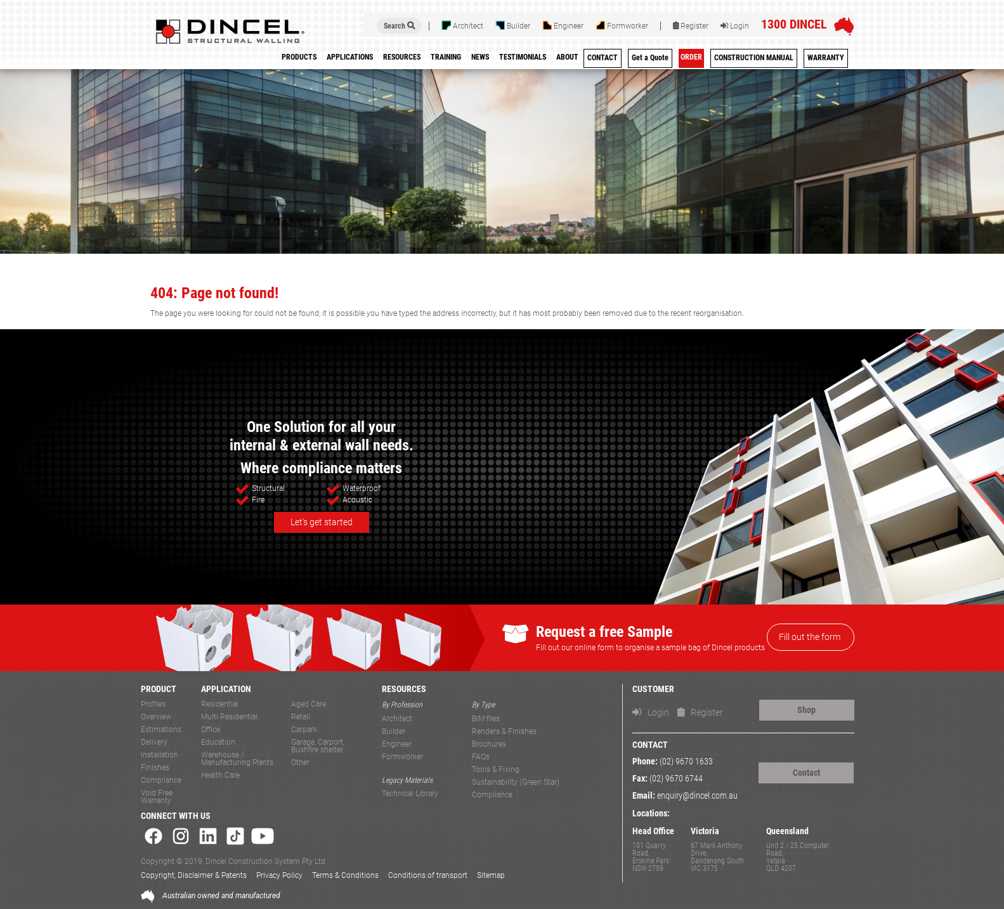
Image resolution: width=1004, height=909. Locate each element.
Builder (512, 25)
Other (300, 763)
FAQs (481, 757)
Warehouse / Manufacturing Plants (237, 759)
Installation (159, 755)
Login (734, 26)
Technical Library (410, 794)
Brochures (489, 744)
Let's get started (321, 522)
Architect (462, 25)
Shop (806, 710)
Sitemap (491, 875)
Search (399, 26)
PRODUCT (158, 689)
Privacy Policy (279, 875)
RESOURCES (404, 689)
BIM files (486, 719)
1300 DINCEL (794, 24)
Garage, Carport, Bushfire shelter (317, 746)
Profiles (153, 704)
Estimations (161, 730)
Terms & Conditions (345, 875)
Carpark (304, 730)
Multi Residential (229, 717)
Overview (156, 717)
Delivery (154, 742)
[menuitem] (446, 59)
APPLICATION (226, 689)
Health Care (220, 775)
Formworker (622, 25)
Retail (300, 717)
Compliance (161, 780)
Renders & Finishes (504, 732)
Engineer (562, 25)
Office (210, 730)
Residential (219, 704)
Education (218, 742)
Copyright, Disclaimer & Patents (194, 875)
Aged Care (308, 704)
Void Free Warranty (157, 797)
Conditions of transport (427, 875)
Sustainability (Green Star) (515, 782)
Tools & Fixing (495, 770)
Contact (806, 773)
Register (690, 26)
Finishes (155, 768)
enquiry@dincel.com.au (697, 795)
